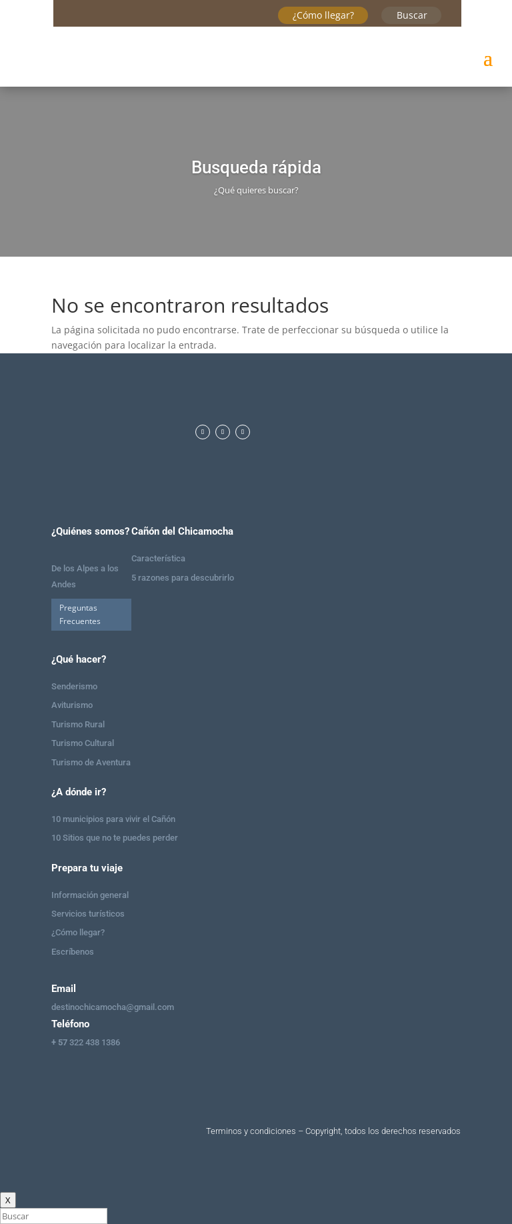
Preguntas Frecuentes (80, 614)
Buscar (412, 15)
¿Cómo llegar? (323, 15)
